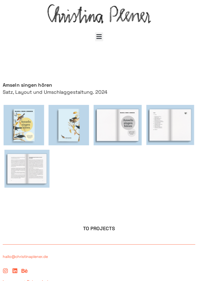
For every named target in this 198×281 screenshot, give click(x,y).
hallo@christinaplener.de (25, 256)
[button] (99, 36)
